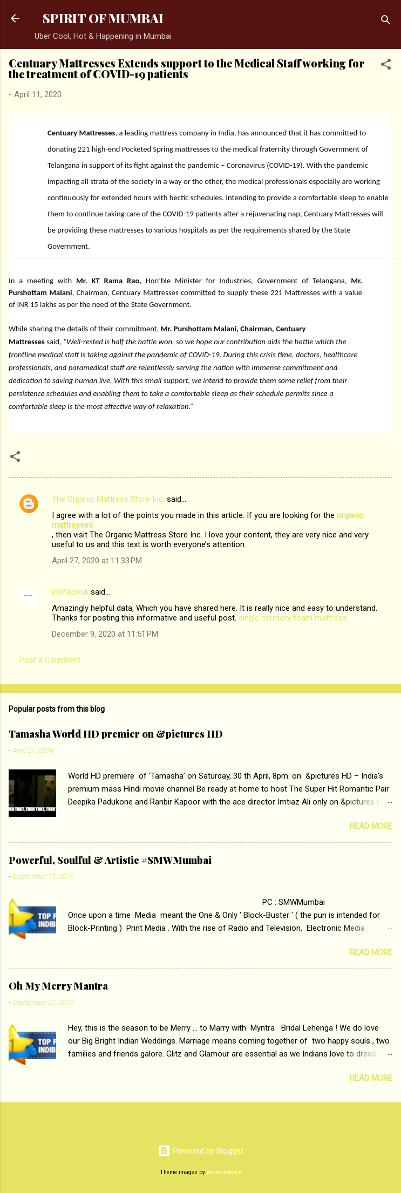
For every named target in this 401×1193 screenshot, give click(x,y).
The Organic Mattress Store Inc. (108, 499)
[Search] (385, 21)
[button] (385, 66)
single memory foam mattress (293, 618)
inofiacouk (70, 592)
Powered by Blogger (200, 1151)
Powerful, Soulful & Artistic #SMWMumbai (110, 860)
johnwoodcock (224, 1172)
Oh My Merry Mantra (58, 985)
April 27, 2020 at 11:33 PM (97, 560)
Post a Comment (49, 660)
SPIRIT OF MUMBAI (103, 18)
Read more (371, 826)
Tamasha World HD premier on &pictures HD (116, 733)
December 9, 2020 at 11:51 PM (105, 634)
